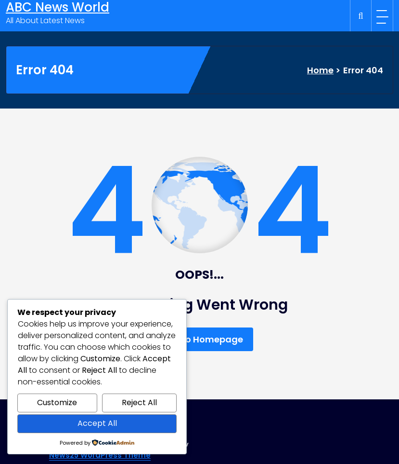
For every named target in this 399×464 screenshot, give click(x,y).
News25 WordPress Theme (100, 455)
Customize (57, 402)
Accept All (97, 423)
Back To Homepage (199, 339)
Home (320, 70)
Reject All (139, 402)
